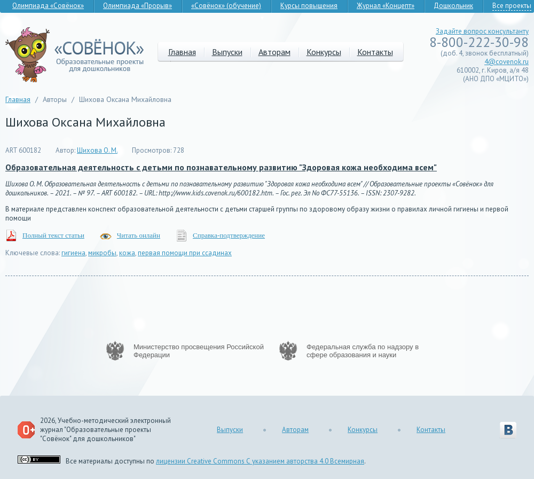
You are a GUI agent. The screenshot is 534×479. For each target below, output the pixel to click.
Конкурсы (324, 51)
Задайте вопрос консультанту (482, 31)
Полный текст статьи (53, 235)
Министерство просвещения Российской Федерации (199, 351)
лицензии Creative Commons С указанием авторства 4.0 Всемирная (260, 461)
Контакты (375, 51)
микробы (102, 252)
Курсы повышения (308, 5)
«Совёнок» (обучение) (226, 5)
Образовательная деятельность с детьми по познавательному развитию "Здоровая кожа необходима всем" (221, 167)
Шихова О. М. (97, 150)
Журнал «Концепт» (385, 5)
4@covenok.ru (506, 61)
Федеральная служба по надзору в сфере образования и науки (363, 351)
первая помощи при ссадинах (185, 252)
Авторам (274, 51)
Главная (182, 51)
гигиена (73, 252)
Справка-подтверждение (229, 235)
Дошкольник (453, 5)
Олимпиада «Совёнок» (48, 5)
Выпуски (227, 51)
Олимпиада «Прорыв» (137, 5)
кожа (127, 252)
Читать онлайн (138, 235)
